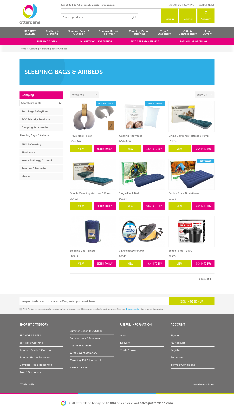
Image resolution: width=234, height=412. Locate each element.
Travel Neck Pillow (81, 135)
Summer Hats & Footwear (35, 357)
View (81, 148)
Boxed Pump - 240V (180, 250)
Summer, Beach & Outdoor (36, 350)
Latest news (206, 5)
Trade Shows (128, 350)
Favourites (177, 357)
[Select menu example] (204, 94)
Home (23, 48)
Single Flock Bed (129, 193)
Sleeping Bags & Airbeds (54, 48)
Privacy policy (133, 309)
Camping (34, 48)
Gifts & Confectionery (83, 352)
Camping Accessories (35, 127)
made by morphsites (203, 384)
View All (26, 176)
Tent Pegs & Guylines (35, 111)
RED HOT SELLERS (30, 335)
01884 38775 (73, 5)
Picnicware (28, 152)
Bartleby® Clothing (31, 342)
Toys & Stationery (30, 372)
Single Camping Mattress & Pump (189, 135)
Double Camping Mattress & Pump (90, 193)
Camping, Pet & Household (36, 364)
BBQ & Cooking (31, 144)
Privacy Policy (27, 384)
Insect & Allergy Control (37, 160)
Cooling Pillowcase (130, 135)
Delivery (125, 342)
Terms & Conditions (183, 364)
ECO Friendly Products (36, 119)
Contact (190, 5)
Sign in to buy (104, 148)
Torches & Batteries (34, 168)
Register (188, 19)
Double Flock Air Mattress (184, 193)
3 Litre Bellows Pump (131, 250)
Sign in (170, 19)
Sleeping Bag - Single (82, 250)
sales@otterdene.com (102, 5)
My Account (178, 342)
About (124, 335)
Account (206, 19)
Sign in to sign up (191, 301)
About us (175, 5)
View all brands (79, 367)
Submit (134, 17)
